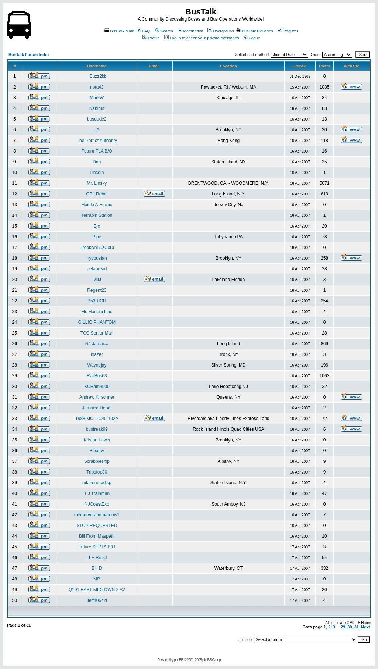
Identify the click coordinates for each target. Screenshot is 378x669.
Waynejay (96, 365)
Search (164, 31)
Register (288, 31)
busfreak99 (97, 429)
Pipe (96, 236)
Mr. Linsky (97, 183)
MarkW (97, 97)
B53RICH (96, 301)
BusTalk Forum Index (28, 54)
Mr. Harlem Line (97, 311)
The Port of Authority (97, 140)
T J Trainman (97, 493)
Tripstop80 (96, 472)
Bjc (97, 226)
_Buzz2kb (97, 76)
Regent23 (96, 290)
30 (349, 627)
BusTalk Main (119, 31)
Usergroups (220, 31)
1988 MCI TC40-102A (96, 418)
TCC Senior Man (96, 333)
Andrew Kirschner (96, 397)
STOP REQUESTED (96, 525)
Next (365, 627)
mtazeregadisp (96, 482)
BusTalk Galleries (254, 31)
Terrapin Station (96, 215)
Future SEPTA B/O (96, 547)
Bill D (97, 568)
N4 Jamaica (97, 343)
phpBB (178, 660)
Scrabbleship (97, 461)
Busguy (96, 450)
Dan (97, 161)
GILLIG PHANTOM (97, 322)
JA (96, 129)
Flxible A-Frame (96, 204)
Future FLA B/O (97, 151)
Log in (252, 38)
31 (356, 627)
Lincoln (97, 172)
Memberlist (190, 31)
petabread (97, 268)
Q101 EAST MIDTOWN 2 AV (97, 589)
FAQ (143, 31)
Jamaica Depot (96, 407)
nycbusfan (97, 258)
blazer (97, 354)
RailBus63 (97, 375)
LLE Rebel (96, 557)
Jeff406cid (97, 600)
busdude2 (97, 119)
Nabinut (96, 108)
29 (343, 627)
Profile (150, 38)
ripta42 (97, 87)
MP (96, 579)
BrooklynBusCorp (97, 247)
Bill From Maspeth (97, 536)
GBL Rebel (96, 194)
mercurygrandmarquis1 (97, 514)
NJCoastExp (97, 504)
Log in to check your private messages (201, 38)
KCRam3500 (97, 386)
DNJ (97, 279)
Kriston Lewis (97, 440)
